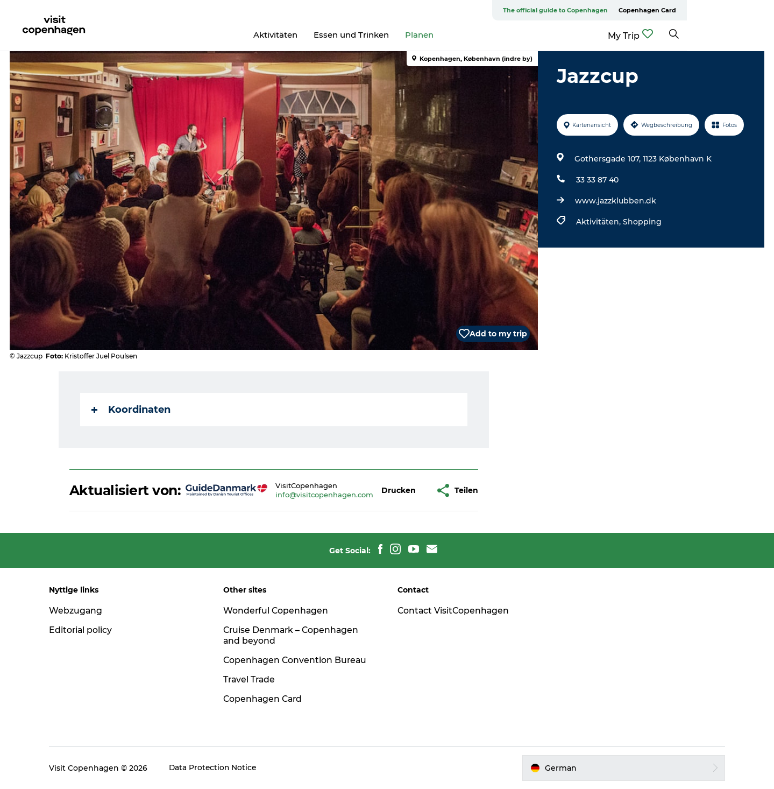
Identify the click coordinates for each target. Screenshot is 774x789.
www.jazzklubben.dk (615, 201)
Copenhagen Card (734, 10)
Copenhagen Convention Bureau (299, 660)
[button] (399, 490)
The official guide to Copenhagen (642, 10)
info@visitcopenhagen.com (325, 494)
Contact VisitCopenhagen (455, 610)
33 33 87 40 (597, 180)
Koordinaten (131, 409)
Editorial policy (86, 630)
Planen (463, 35)
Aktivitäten (319, 35)
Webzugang (81, 610)
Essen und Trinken (394, 35)
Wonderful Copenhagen (279, 610)
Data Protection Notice (218, 768)
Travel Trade (253, 679)
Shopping (641, 222)
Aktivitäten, (599, 222)
